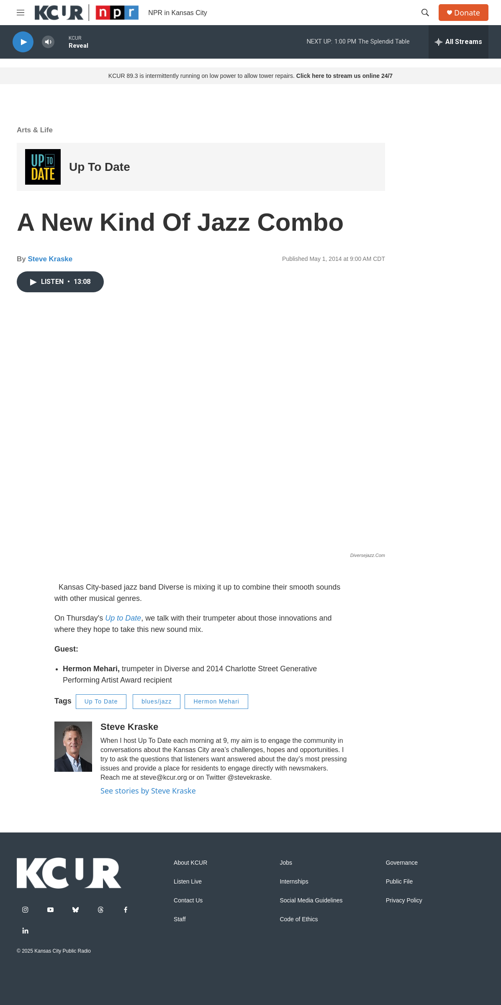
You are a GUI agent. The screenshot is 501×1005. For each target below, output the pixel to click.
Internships (294, 882)
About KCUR (190, 863)
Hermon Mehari (216, 701)
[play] (23, 42)
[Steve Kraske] (73, 747)
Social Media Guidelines (311, 900)
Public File (399, 882)
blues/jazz (156, 701)
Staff (180, 919)
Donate (467, 12)
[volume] (48, 42)
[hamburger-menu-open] (20, 12)
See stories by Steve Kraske (148, 791)
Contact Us (188, 900)
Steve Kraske (50, 259)
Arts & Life (35, 130)
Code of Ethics (299, 919)
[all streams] (458, 42)
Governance (402, 863)
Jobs (286, 863)
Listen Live (188, 882)
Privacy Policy (404, 900)
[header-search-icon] (425, 12)
